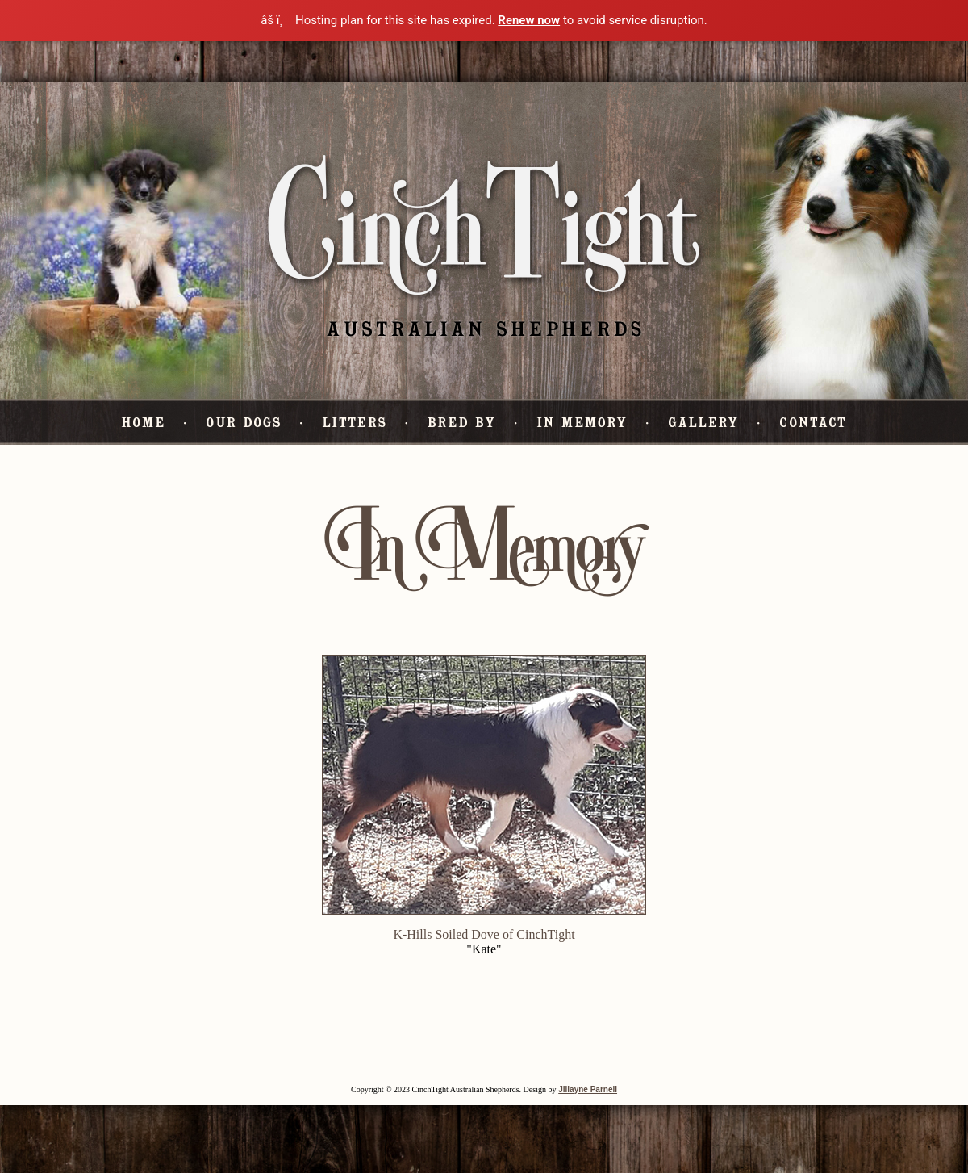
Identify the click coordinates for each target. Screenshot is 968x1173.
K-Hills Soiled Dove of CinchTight (483, 934)
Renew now (529, 20)
